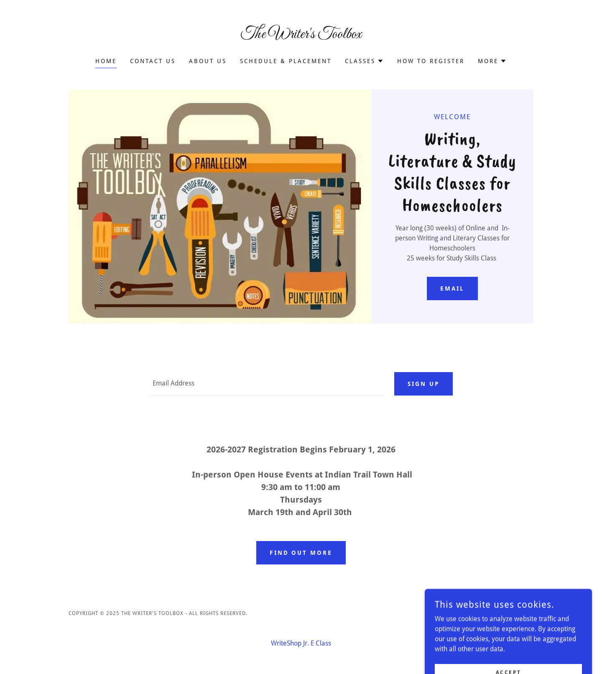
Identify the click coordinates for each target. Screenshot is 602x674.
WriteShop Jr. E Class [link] (301, 643)
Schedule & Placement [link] (286, 61)
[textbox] (266, 384)
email (452, 288)
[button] (364, 61)
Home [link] (106, 61)
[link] (301, 36)
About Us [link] (208, 61)
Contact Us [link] (153, 61)
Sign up (423, 383)
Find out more (301, 552)
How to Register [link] (430, 61)
